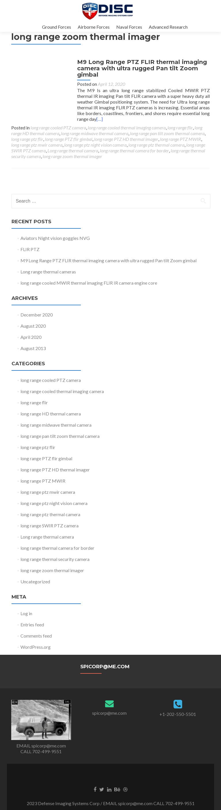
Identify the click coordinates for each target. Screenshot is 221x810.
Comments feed (36, 635)
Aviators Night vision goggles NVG (55, 238)
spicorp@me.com (109, 713)
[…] (202, 119)
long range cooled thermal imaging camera (127, 127)
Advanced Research (168, 27)
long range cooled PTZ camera (58, 127)
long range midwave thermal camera (94, 133)
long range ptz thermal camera (156, 144)
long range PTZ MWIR (180, 139)
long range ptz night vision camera (95, 144)
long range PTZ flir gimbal (68, 139)
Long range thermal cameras (48, 271)
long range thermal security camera (54, 559)
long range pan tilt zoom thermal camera (167, 133)
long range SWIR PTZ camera (49, 525)
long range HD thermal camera (50, 413)
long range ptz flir (27, 139)
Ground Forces (56, 27)
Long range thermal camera (72, 150)
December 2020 (36, 314)
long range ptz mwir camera (36, 144)
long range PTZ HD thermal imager (126, 139)
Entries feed (32, 624)
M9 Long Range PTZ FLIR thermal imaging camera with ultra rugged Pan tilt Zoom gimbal (139, 74)
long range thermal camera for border (134, 150)
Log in (26, 613)
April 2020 (30, 337)
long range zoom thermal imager (72, 156)
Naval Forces (129, 27)
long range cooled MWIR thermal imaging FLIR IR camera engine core (88, 282)
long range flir (180, 127)
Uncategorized (35, 581)
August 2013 (33, 348)
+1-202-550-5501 (177, 714)
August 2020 (33, 326)
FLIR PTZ (29, 249)
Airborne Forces (94, 27)
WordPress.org (35, 647)
